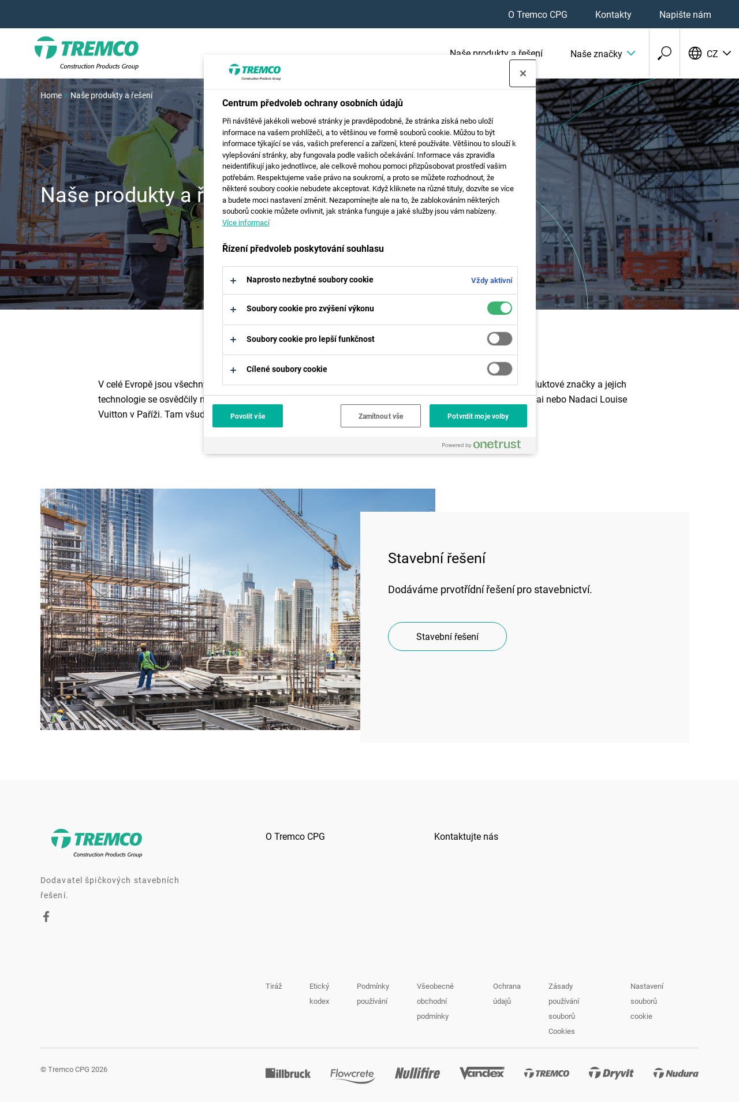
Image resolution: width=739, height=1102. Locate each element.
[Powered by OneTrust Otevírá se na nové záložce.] (486, 447)
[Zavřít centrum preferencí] (523, 73)
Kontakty (613, 14)
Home (51, 95)
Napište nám (685, 14)
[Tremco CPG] (69, 53)
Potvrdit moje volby (478, 415)
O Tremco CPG (538, 14)
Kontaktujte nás (466, 836)
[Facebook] (46, 919)
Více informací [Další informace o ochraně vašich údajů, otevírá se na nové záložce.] (246, 222)
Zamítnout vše (381, 415)
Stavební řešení (447, 636)
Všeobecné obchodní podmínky (435, 1001)
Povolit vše (247, 415)
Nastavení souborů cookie (646, 1001)
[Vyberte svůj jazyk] (709, 53)
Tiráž (274, 986)
